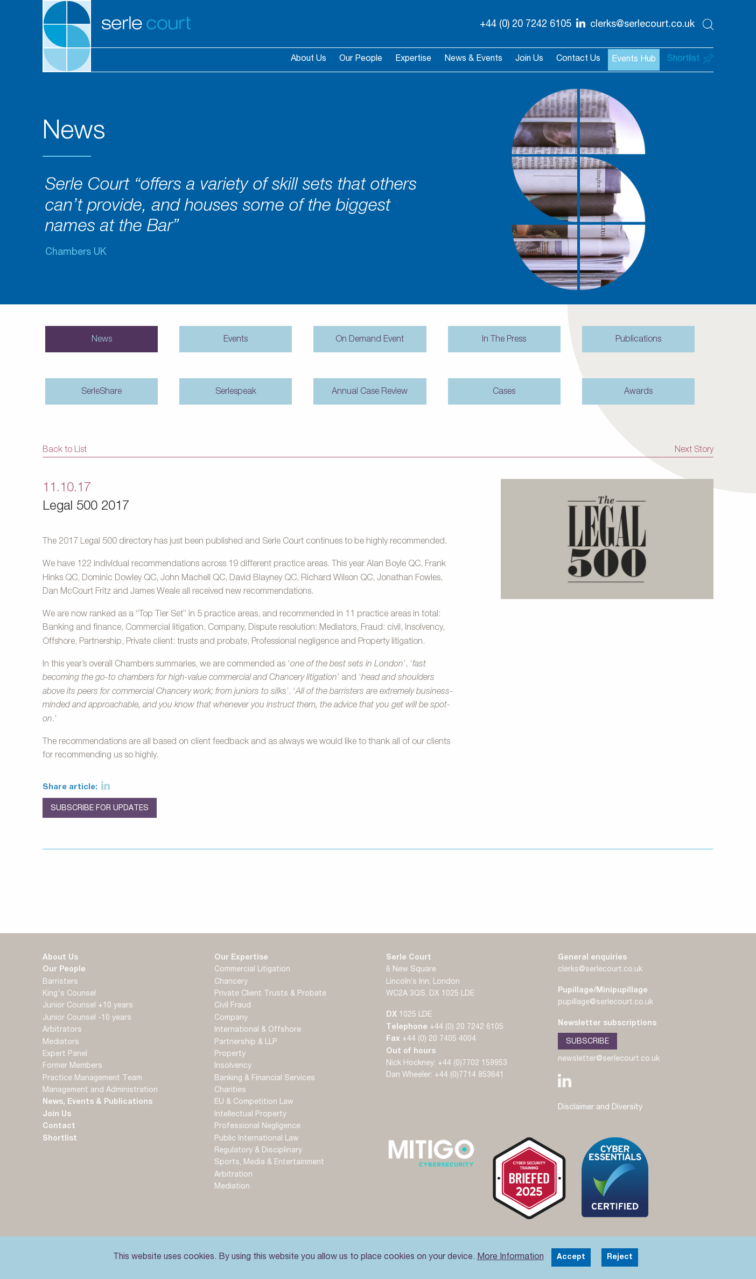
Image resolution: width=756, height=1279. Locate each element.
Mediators (61, 1042)
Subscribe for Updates (100, 808)
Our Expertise (241, 958)
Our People (360, 59)
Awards (638, 392)
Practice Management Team (92, 1078)
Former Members (72, 1067)
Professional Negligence (257, 1127)
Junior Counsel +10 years (88, 1006)
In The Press (504, 340)
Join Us (529, 59)
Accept (571, 1257)
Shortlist (60, 1139)
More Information (510, 1257)
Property (230, 1054)
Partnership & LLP (245, 1042)
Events (235, 340)
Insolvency (232, 1067)
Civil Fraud (232, 1006)
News (102, 340)
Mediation (232, 1187)
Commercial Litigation (252, 970)
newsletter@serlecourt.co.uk (609, 1059)
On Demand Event (369, 340)
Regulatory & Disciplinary (258, 1151)
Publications (638, 340)
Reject (620, 1257)
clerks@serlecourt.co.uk (600, 970)
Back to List (65, 450)
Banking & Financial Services (264, 1078)
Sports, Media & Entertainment (269, 1163)
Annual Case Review (370, 392)
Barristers (60, 982)
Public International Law (256, 1139)
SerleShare (101, 392)
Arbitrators (62, 1030)
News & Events (473, 59)
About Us (308, 59)
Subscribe (587, 1041)
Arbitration (233, 1175)
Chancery (231, 982)
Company (231, 1018)
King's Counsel (69, 994)
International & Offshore (257, 1030)
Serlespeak (235, 392)
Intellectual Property (250, 1114)
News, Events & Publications (97, 1103)
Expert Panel (65, 1054)
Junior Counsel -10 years (87, 1018)
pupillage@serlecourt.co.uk (605, 1002)
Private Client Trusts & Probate (270, 994)
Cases (504, 392)
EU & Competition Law (253, 1103)
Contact (59, 1127)
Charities (230, 1090)
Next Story (694, 450)
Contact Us (578, 59)
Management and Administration (100, 1090)
